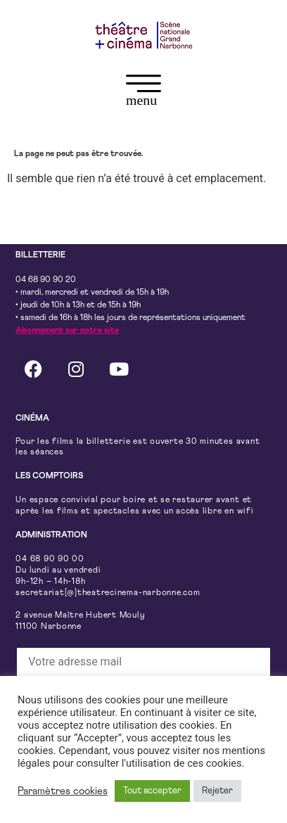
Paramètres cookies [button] (63, 791)
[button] (143, 93)
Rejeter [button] (217, 791)
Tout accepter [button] (152, 791)
